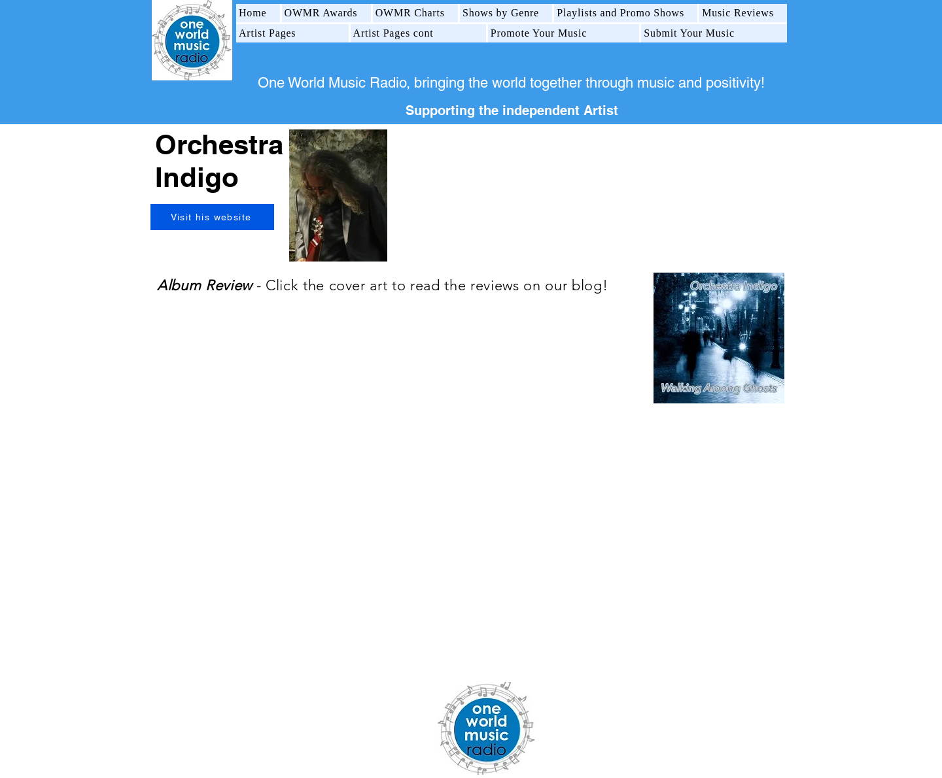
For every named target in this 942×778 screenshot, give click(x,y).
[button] (326, 13)
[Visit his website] (212, 217)
